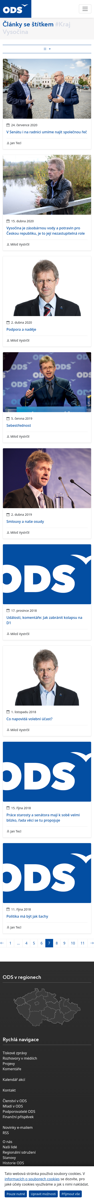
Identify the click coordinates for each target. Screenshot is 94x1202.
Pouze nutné (16, 1194)
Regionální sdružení (19, 1152)
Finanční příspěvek (18, 1116)
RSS (6, 1132)
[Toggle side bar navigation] (47, 49)
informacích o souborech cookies (32, 1178)
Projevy (9, 1063)
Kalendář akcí (14, 1079)
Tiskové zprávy (15, 1053)
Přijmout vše (71, 1194)
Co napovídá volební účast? (29, 718)
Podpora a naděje (21, 329)
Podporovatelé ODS (19, 1111)
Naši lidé (10, 1147)
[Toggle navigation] (85, 8)
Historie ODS (13, 1163)
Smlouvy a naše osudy (25, 521)
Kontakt (9, 1090)
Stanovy (9, 1157)
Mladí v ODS (13, 1106)
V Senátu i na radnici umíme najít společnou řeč (46, 132)
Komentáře (12, 1068)
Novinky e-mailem (18, 1127)
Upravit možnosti (43, 1194)
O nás (7, 1141)
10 (73, 943)
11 (82, 943)
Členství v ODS (15, 1100)
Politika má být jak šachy (27, 916)
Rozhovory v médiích (20, 1058)
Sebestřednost (18, 425)
